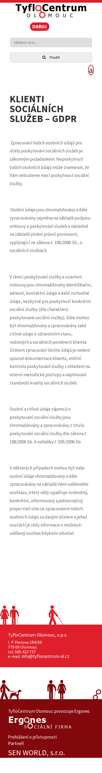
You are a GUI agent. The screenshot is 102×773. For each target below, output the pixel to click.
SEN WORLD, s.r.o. (36, 752)
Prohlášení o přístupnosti (32, 737)
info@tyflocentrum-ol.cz (45, 656)
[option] (51, 752)
